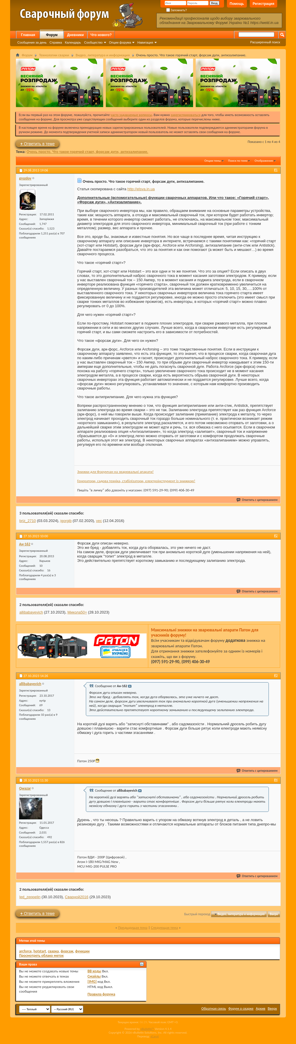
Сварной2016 (76, 897)
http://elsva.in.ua (141, 189)
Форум (52, 35)
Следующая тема (164, 927)
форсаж (67, 951)
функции (82, 951)
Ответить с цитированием (257, 500)
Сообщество (93, 42)
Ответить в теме (37, 143)
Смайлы (94, 976)
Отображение (264, 161)
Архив (260, 1008)
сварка (53, 951)
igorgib (66, 521)
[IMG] (92, 981)
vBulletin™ (147, 1029)
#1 (276, 170)
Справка (55, 42)
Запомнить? (176, 10)
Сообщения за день (32, 42)
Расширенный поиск (265, 42)
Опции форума (120, 42)
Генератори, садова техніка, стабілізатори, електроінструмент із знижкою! (136, 481)
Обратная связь (213, 1008)
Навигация (145, 42)
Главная (28, 35)
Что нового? (101, 35)
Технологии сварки (54, 55)
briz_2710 (27, 521)
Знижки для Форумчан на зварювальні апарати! (115, 471)
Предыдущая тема (132, 927)
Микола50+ (77, 612)
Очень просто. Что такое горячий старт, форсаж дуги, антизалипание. (87, 151)
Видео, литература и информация (103, 55)
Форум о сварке (241, 1008)
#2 (276, 536)
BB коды (94, 971)
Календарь (73, 42)
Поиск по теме (237, 161)
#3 (276, 675)
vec (99, 521)
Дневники (75, 35)
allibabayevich (31, 612)
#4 (276, 780)
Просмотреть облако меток (41, 955)
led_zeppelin (29, 897)
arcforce (25, 951)
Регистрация (263, 4)
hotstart (40, 951)
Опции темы (212, 161)
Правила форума (101, 994)
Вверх (274, 914)
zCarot (155, 1036)
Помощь (237, 4)
